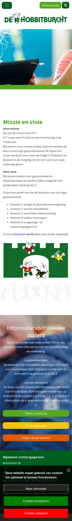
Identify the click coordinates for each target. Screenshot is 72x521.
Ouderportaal (50, 5)
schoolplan (23, 234)
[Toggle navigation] (7, 5)
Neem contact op (36, 413)
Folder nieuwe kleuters (36, 438)
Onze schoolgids (36, 425)
